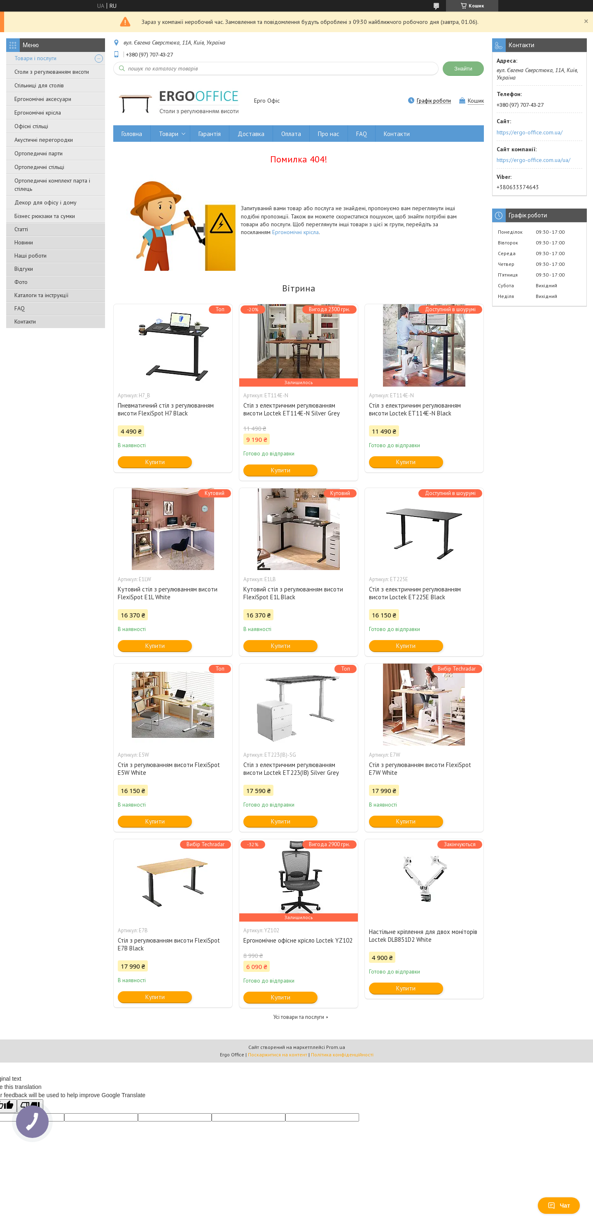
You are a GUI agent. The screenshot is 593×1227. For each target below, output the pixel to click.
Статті (21, 229)
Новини (23, 242)
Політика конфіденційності (342, 1054)
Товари (168, 134)
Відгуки (23, 268)
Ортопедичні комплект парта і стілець (52, 184)
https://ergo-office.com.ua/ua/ (533, 160)
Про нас (328, 134)
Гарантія (209, 134)
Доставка (251, 134)
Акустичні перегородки (43, 139)
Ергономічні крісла (37, 112)
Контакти (25, 321)
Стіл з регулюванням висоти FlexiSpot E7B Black (169, 944)
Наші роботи (30, 255)
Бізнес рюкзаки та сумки (44, 216)
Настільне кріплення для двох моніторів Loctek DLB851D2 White (423, 935)
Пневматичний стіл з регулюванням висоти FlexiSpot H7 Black (166, 409)
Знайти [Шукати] (463, 69)
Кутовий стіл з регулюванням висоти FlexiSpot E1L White (167, 593)
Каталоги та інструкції (41, 295)
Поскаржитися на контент (277, 1054)
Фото (21, 282)
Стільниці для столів (39, 85)
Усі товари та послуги (298, 1017)
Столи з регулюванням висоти (51, 71)
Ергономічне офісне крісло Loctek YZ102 (298, 940)
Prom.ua (335, 1047)
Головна (131, 134)
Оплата (291, 134)
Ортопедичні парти (38, 153)
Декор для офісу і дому (45, 202)
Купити (155, 462)
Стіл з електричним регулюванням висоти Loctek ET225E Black (415, 593)
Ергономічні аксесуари (42, 99)
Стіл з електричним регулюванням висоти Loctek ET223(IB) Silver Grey (291, 769)
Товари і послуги (35, 58)
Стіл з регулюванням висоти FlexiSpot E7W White (420, 769)
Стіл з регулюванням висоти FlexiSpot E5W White (169, 769)
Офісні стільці (31, 126)
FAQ (19, 308)
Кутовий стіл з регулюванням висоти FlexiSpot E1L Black (293, 593)
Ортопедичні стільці (39, 167)
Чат (559, 1205)
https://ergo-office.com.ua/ (530, 132)
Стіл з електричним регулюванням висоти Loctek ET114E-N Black (415, 409)
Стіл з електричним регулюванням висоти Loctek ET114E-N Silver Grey (291, 409)
